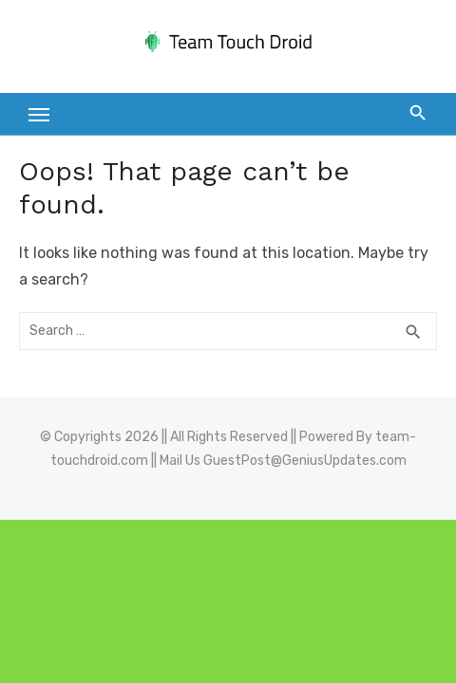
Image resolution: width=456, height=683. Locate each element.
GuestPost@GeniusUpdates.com (305, 460)
